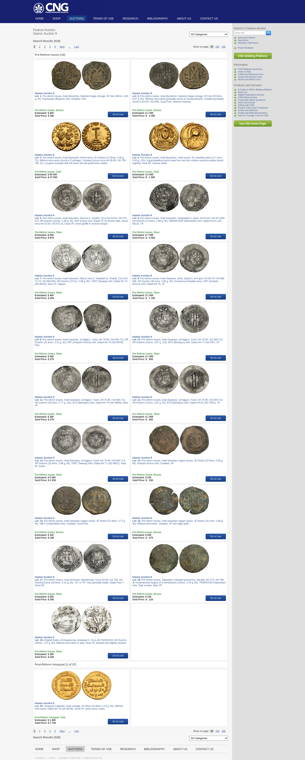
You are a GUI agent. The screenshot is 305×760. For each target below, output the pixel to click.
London (51, 758)
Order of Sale (244, 71)
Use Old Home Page (252, 123)
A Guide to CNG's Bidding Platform (255, 89)
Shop (57, 18)
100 (217, 46)
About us (184, 18)
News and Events (246, 102)
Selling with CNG (246, 105)
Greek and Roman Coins (250, 77)
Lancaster (40, 758)
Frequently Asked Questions (252, 100)
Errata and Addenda (248, 110)
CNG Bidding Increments (250, 69)
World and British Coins (249, 79)
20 (211, 46)
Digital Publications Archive (251, 95)
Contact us (209, 18)
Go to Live (118, 114)
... (70, 46)
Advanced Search (246, 37)
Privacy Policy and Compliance (253, 107)
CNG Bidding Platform (253, 56)
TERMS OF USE (103, 18)
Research (130, 18)
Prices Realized (245, 48)
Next (62, 46)
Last (76, 46)
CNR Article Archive (247, 97)
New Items (243, 40)
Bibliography (157, 18)
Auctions (77, 18)
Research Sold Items (248, 43)
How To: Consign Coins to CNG (253, 115)
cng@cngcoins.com (92, 758)
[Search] (249, 33)
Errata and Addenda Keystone (252, 113)
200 (224, 46)
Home (39, 18)
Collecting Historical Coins (251, 74)
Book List (242, 92)
